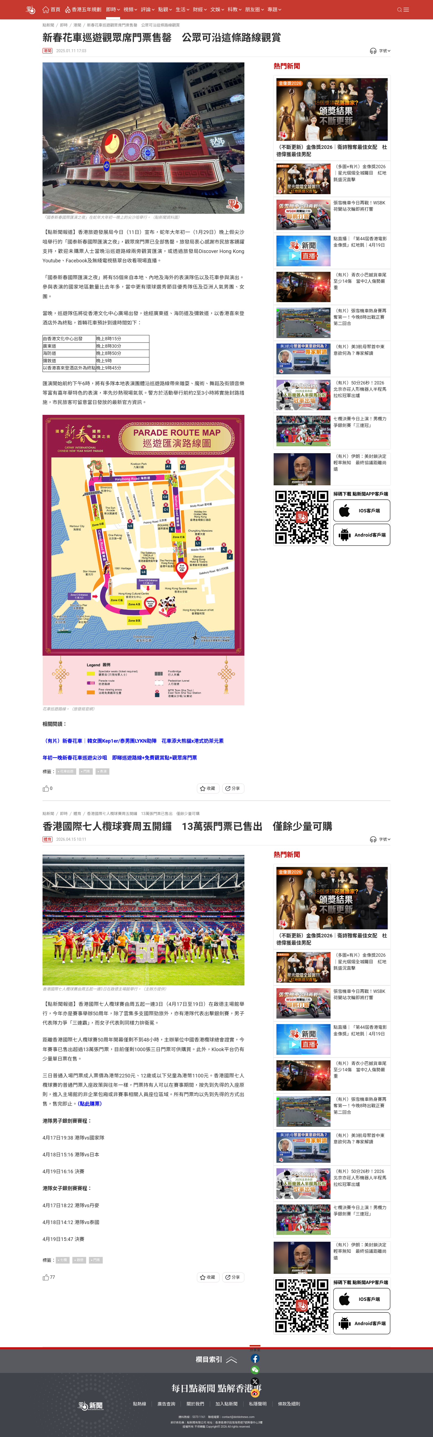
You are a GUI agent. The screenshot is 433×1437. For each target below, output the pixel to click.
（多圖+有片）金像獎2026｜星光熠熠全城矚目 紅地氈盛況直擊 (359, 173)
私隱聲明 (258, 1404)
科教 (233, 9)
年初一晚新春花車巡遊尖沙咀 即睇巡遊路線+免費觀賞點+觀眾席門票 (120, 758)
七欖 (63, 1260)
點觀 (163, 9)
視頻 (128, 9)
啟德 (80, 1260)
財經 (198, 9)
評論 (146, 9)
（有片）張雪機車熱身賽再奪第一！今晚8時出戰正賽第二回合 (359, 317)
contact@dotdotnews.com (238, 1416)
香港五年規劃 (87, 9)
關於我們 (195, 1404)
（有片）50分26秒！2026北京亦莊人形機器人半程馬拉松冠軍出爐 (359, 389)
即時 (111, 9)
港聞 (47, 51)
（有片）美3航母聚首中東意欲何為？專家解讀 (358, 350)
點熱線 (139, 1404)
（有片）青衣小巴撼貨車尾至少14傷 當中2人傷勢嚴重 (359, 281)
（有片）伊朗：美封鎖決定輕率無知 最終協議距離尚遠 (359, 463)
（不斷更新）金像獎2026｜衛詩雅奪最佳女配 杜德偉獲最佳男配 (331, 150)
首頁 (55, 9)
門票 (86, 771)
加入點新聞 (227, 1404)
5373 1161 (198, 1416)
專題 (272, 9)
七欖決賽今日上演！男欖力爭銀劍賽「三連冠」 (359, 422)
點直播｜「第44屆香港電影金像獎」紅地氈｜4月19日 (360, 242)
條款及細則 (289, 1404)
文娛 (215, 9)
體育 (47, 839)
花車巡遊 (66, 771)
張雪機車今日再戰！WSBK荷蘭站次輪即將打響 (359, 206)
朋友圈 (252, 9)
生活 (181, 9)
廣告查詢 (166, 1404)
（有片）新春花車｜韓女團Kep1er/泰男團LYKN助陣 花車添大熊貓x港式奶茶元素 (133, 741)
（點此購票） (91, 1104)
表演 (103, 771)
